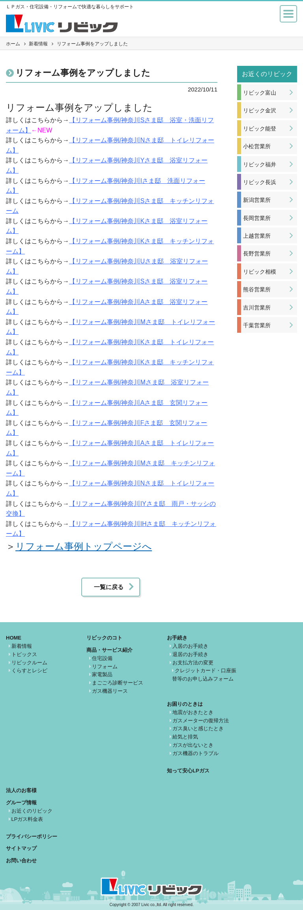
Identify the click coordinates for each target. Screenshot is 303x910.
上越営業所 (257, 236)
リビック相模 (259, 272)
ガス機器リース (110, 691)
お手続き (177, 638)
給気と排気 (185, 737)
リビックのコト (104, 638)
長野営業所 (257, 253)
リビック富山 (259, 93)
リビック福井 (259, 164)
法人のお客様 (21, 790)
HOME (13, 638)
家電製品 (102, 674)
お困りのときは (185, 704)
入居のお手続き (190, 646)
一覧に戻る (108, 587)
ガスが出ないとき (192, 745)
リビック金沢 (259, 110)
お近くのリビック (31, 811)
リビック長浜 (259, 182)
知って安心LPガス (188, 771)
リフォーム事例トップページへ (83, 546)
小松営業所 (257, 146)
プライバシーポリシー (31, 836)
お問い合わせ (21, 860)
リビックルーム (29, 663)
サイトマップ (21, 848)
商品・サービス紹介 (109, 650)
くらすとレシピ (29, 670)
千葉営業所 (257, 325)
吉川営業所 (257, 307)
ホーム (13, 44)
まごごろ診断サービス (117, 683)
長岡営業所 (257, 218)
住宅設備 (102, 658)
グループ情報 (21, 803)
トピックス (24, 654)
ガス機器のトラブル (195, 753)
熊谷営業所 (257, 289)
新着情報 (38, 44)
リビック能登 (259, 128)
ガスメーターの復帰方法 (200, 721)
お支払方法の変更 (192, 663)
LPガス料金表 (27, 819)
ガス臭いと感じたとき (198, 728)
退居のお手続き (190, 654)
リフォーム (105, 666)
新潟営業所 (257, 200)
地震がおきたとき (192, 712)
